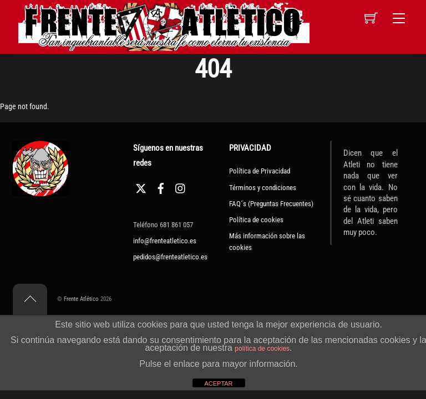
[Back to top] (30, 299)
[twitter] (141, 187)
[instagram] (181, 187)
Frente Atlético (81, 299)
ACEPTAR (218, 383)
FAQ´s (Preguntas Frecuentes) (271, 204)
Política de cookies (256, 220)
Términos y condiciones (262, 187)
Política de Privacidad (259, 171)
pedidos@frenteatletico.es (170, 257)
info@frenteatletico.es (164, 241)
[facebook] (161, 187)
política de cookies (262, 348)
